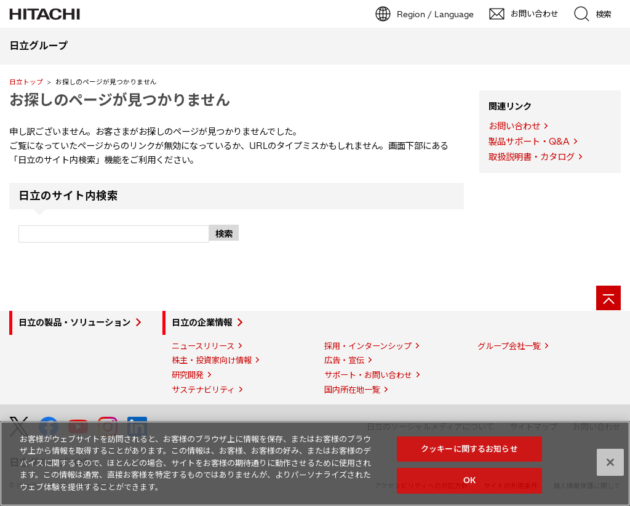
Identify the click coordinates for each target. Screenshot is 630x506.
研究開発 (188, 375)
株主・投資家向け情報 (212, 360)
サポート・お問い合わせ (368, 375)
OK (469, 480)
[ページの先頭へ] (608, 298)
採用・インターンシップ (368, 346)
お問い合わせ (514, 126)
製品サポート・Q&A (529, 141)
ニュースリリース (203, 346)
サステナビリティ (203, 390)
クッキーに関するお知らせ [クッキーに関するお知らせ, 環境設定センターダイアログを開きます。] (469, 449)
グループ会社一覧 (509, 346)
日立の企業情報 (202, 322)
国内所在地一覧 (352, 390)
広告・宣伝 (344, 360)
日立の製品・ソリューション (74, 322)
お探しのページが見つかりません (119, 99)
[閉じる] (610, 462)
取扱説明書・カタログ (531, 157)
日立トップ (26, 82)
